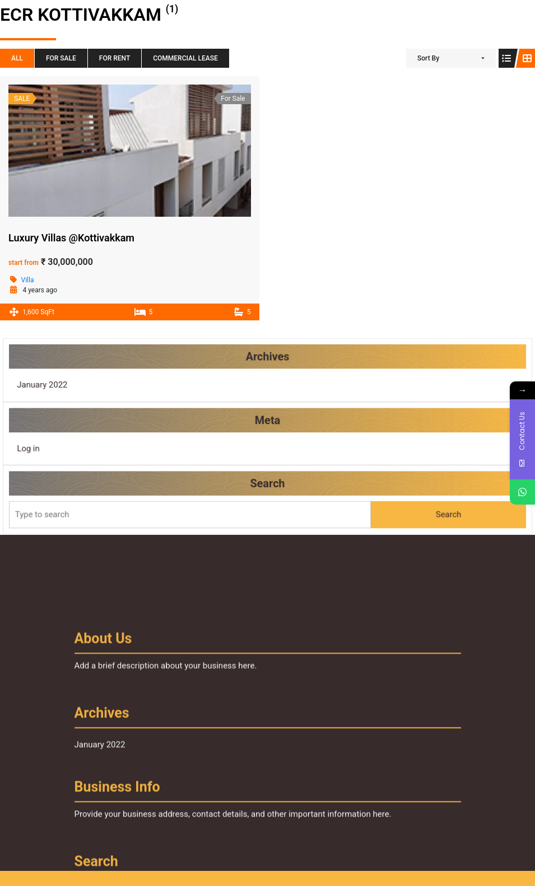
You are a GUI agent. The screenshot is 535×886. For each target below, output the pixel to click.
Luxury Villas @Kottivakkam (71, 238)
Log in (42, 447)
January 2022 (55, 387)
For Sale (61, 58)
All (17, 58)
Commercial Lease (185, 58)
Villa (27, 280)
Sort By (428, 58)
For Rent (114, 58)
